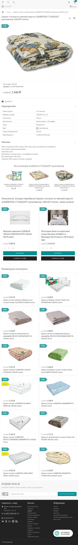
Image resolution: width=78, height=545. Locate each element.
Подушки (30, 508)
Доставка (56, 508)
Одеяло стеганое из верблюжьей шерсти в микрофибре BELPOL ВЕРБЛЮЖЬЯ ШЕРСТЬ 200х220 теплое (57, 336)
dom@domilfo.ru (9, 518)
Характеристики (9, 106)
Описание (6, 142)
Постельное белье (33, 506)
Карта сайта (57, 519)
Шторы (30, 526)
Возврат (56, 511)
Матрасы (30, 530)
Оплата (56, 506)
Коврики (30, 521)
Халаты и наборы (33, 523)
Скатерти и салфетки (34, 528)
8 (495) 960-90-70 (11, 513)
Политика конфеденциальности (63, 517)
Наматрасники (32, 513)
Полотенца (31, 519)
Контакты (56, 513)
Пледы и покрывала (34, 515)
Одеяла (30, 511)
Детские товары (32, 517)
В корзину (20, 253)
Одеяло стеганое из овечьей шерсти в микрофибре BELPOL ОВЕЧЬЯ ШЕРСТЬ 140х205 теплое (17, 336)
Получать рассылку (67, 494)
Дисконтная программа (61, 515)
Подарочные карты (33, 536)
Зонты (29, 534)
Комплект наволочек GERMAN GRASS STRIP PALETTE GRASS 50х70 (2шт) (17, 234)
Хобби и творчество (34, 532)
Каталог (6, 6)
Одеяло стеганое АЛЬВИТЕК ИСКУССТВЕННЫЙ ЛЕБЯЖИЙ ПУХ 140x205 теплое (19, 439)
